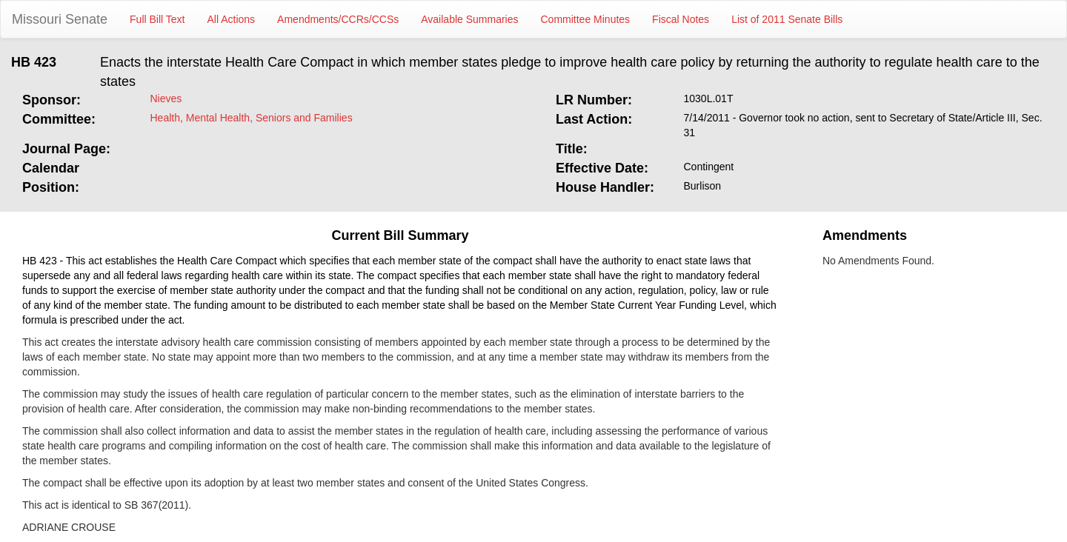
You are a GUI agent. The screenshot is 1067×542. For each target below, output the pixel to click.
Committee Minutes (586, 19)
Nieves (166, 98)
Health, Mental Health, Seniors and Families (251, 118)
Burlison (703, 186)
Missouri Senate (59, 19)
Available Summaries (469, 19)
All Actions (231, 19)
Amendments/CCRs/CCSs (338, 19)
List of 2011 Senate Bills (786, 19)
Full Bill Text (157, 19)
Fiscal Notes (680, 19)
